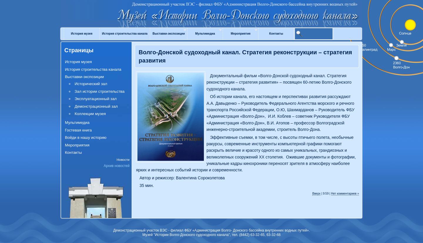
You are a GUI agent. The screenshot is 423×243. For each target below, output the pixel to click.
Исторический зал (91, 84)
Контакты (276, 33)
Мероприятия (241, 33)
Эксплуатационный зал (96, 99)
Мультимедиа (205, 33)
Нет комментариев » (345, 193)
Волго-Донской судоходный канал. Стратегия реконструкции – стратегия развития (245, 56)
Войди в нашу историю (85, 137)
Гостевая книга (78, 130)
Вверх (316, 193)
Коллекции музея (90, 114)
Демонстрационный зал (96, 106)
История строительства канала (124, 33)
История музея (81, 33)
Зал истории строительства (100, 91)
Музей (211, 9)
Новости (123, 159)
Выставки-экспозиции (168, 33)
